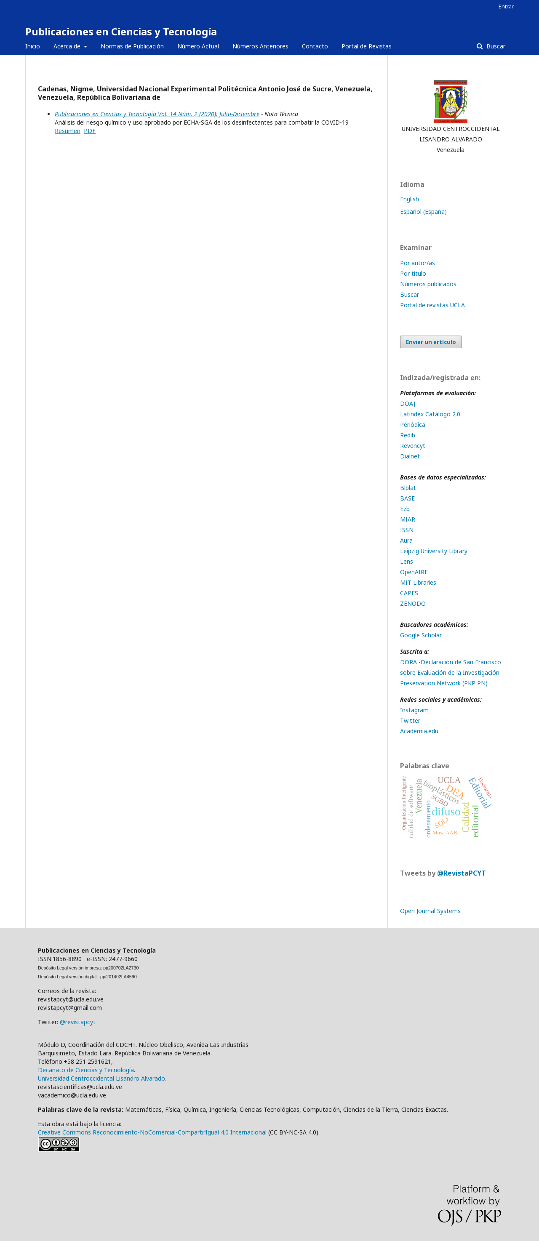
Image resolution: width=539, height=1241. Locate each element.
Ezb (405, 509)
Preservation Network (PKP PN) (444, 683)
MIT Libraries (418, 582)
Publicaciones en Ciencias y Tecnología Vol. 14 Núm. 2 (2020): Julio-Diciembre (157, 114)
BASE (407, 498)
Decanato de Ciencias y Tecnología (86, 1070)
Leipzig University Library (433, 551)
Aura (406, 540)
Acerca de (67, 46)
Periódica (412, 425)
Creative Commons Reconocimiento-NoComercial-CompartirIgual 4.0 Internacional (152, 1132)
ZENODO (413, 603)
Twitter (410, 720)
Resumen (67, 131)
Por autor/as (417, 263)
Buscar (495, 46)
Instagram (414, 710)
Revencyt (412, 446)
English (409, 199)
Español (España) (423, 212)
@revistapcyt (78, 1022)
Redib (408, 435)
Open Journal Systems (430, 911)
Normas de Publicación (132, 46)
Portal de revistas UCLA (432, 305)
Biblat (408, 488)
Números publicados (428, 284)
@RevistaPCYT (461, 873)
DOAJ (408, 403)
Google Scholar (421, 635)
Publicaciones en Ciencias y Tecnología (121, 31)
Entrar (506, 6)
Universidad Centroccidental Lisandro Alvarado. (102, 1078)
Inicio (32, 46)
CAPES (409, 593)
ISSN (407, 530)
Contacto (315, 46)
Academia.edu (419, 731)
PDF (90, 131)
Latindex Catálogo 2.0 (430, 414)
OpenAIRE (414, 572)
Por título (413, 273)
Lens (406, 561)
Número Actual (198, 46)
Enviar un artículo (431, 342)
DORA (408, 662)
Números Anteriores (260, 46)
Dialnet (410, 456)
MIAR (407, 519)
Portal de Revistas (367, 46)
